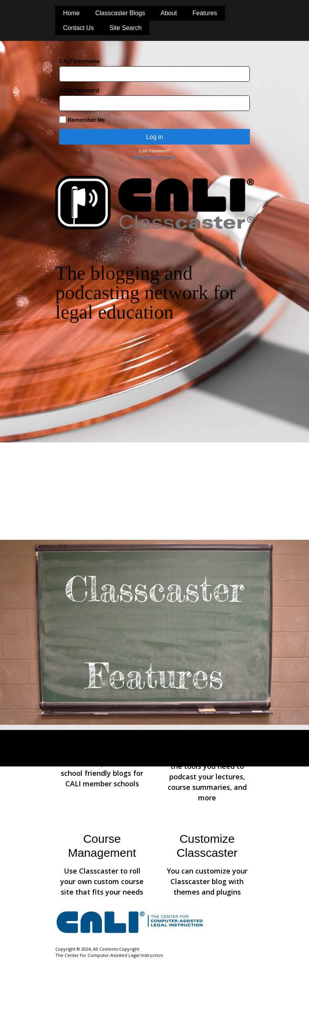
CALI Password (79, 90)
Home (71, 13)
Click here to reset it (154, 157)
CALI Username (79, 61)
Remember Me (82, 119)
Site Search (125, 28)
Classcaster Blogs (120, 13)
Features (205, 13)
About (169, 13)
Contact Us (78, 28)
